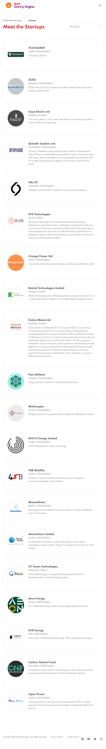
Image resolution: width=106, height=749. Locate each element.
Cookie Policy (73, 736)
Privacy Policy (57, 736)
